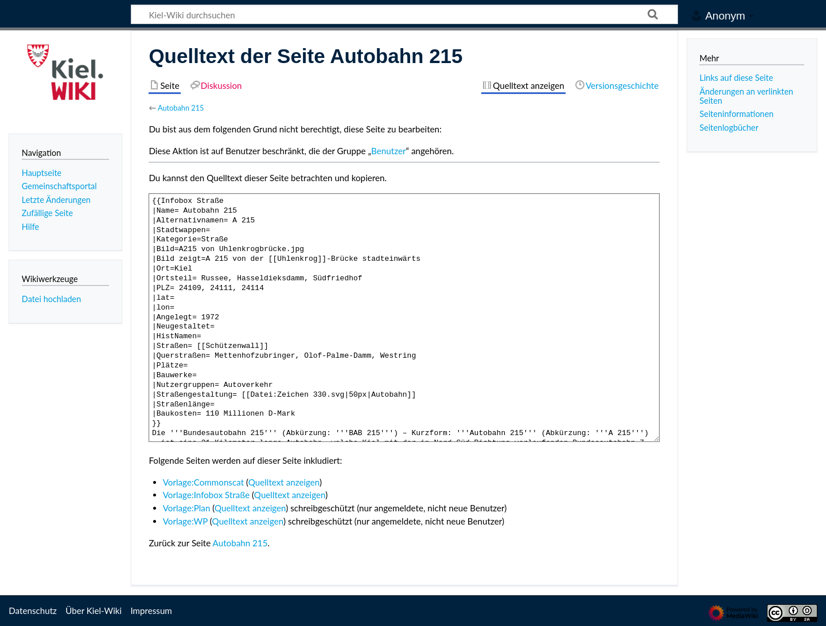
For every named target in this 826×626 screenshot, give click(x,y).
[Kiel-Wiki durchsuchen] (404, 14)
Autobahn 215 (181, 107)
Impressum (151, 610)
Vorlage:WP (185, 521)
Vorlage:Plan (187, 508)
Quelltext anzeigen (284, 482)
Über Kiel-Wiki (93, 610)
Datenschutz (33, 610)
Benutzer (388, 151)
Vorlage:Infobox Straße (206, 495)
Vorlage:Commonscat (203, 482)
